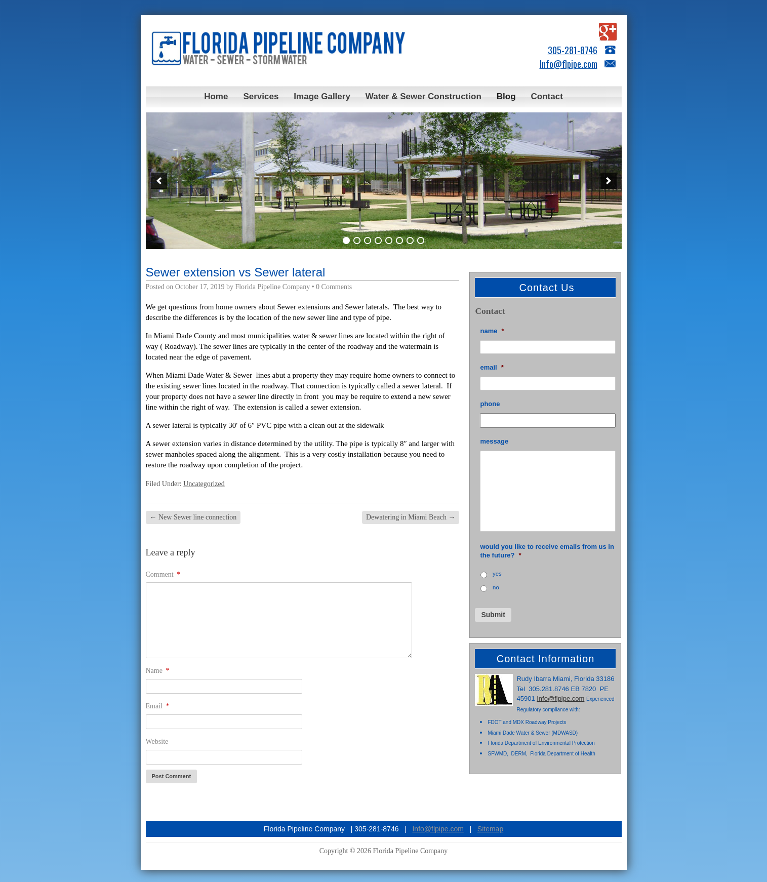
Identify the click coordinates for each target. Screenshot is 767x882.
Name (158, 670)
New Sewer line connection (193, 517)
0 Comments (334, 287)
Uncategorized (204, 484)
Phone (490, 404)
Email (158, 706)
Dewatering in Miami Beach (411, 517)
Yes (497, 574)
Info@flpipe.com (568, 63)
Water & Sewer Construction (423, 96)
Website (157, 741)
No (496, 587)
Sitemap (490, 829)
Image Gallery (322, 96)
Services (260, 96)
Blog (506, 96)
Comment (163, 574)
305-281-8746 (572, 50)
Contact (547, 96)
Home (216, 96)
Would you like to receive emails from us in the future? (547, 551)
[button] (159, 181)
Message (494, 441)
